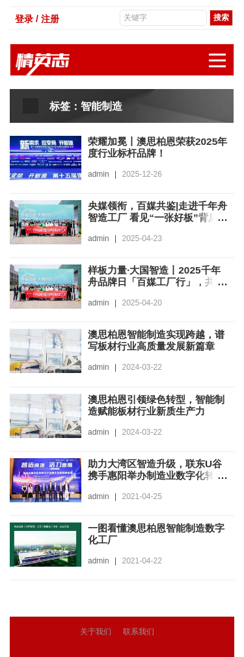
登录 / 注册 (37, 19)
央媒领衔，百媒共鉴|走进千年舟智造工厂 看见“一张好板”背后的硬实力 (157, 217)
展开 (221, 53)
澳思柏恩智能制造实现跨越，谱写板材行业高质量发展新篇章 (155, 346)
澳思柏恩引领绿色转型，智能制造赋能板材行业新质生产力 (155, 405)
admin (98, 174)
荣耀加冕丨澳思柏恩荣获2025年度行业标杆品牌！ (157, 147)
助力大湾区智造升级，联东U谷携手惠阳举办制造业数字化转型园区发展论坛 (155, 475)
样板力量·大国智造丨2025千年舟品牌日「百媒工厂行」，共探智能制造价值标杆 (155, 281)
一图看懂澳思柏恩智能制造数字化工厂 (155, 533)
